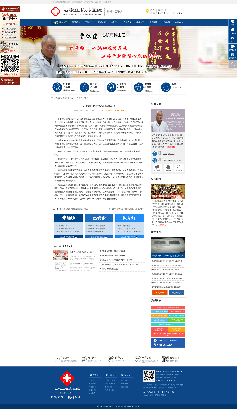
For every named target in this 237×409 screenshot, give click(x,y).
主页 (64, 98)
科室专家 (156, 104)
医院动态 (89, 22)
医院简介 (76, 22)
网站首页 (60, 22)
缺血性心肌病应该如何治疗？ (168, 324)
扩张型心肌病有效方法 (176, 311)
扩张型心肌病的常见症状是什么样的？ (130, 209)
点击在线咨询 (168, 335)
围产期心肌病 (110, 384)
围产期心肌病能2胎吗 (159, 315)
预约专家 (160, 293)
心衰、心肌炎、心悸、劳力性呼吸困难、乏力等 (168, 334)
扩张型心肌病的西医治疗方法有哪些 (74, 209)
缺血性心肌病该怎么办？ (176, 329)
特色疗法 (115, 22)
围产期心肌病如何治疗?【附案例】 (112, 251)
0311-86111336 (119, 111)
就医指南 (124, 387)
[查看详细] (163, 225)
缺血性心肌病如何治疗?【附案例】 (112, 255)
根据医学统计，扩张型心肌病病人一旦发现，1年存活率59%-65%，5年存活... (82, 257)
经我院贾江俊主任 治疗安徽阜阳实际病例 (165, 270)
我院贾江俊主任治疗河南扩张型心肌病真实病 (167, 265)
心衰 (179, 87)
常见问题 (153, 22)
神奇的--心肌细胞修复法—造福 (82, 252)
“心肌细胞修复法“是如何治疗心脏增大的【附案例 (118, 265)
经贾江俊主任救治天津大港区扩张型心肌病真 (167, 283)
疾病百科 (71, 98)
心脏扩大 (108, 387)
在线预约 (109, 111)
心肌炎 (174, 87)
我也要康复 (176, 293)
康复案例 (156, 232)
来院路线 (166, 22)
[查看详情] (172, 147)
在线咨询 (179, 22)
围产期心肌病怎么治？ (176, 315)
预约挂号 (124, 384)
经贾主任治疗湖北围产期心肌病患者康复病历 (167, 274)
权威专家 (102, 22)
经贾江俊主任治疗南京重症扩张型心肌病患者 (167, 278)
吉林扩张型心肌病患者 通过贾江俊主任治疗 (166, 287)
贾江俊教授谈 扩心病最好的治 (81, 264)
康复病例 (127, 22)
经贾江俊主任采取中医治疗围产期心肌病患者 (167, 261)
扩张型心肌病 (82, 98)
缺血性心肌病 (110, 390)
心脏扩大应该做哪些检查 (109, 269)
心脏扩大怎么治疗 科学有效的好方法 (159, 320)
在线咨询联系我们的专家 (69, 359)
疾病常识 (140, 22)
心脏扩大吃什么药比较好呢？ (177, 320)
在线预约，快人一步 (96, 359)
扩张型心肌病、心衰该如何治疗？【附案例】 (116, 260)
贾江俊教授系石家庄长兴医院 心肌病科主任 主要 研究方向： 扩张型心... (83, 269)
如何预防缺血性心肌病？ (159, 329)
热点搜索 (156, 300)
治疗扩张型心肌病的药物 (159, 311)
